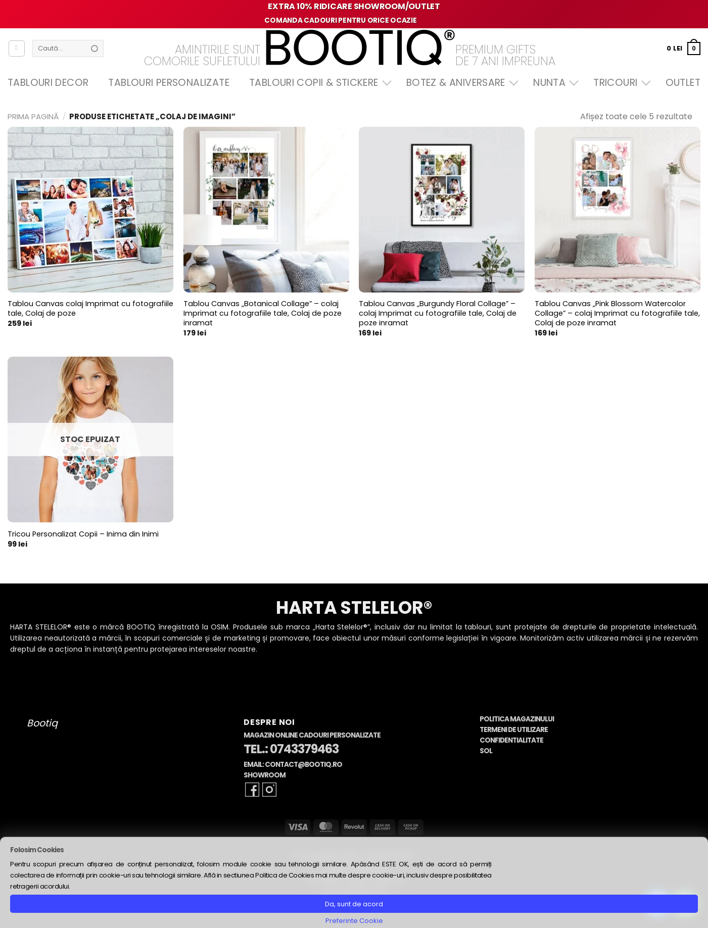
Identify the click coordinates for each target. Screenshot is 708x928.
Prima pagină (33, 116)
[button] (683, 48)
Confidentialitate (511, 740)
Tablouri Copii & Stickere (318, 82)
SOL (486, 751)
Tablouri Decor (48, 82)
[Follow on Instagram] (269, 790)
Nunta (553, 82)
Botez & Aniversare (459, 82)
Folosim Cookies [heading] (37, 850)
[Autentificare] (17, 48)
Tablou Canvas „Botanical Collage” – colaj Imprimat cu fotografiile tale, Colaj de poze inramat (262, 313)
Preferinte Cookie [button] (354, 920)
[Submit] (94, 48)
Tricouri (619, 82)
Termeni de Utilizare (514, 730)
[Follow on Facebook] (252, 790)
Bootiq (42, 723)
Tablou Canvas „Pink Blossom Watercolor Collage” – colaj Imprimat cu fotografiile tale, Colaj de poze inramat (617, 313)
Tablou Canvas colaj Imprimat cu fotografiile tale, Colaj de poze (90, 308)
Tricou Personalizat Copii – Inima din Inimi (83, 534)
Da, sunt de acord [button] (354, 904)
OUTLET (683, 82)
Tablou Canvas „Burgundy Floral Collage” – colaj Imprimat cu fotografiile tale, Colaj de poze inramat (437, 313)
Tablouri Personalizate (168, 82)
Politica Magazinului (517, 719)
